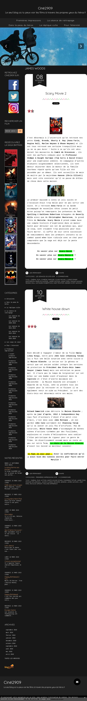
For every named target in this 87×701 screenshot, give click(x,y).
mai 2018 (9, 651)
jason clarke (47, 482)
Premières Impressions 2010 (13, 390)
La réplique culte (48, 25)
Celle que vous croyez (13, 485)
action (43, 480)
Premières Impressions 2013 (13, 411)
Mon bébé (9, 514)
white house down (55, 480)
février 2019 (10, 635)
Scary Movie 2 (56, 92)
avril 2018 (10, 654)
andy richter (58, 283)
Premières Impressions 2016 (13, 432)
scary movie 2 (60, 279)
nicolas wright (36, 484)
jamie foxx (81, 480)
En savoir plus (44, 699)
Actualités (10, 299)
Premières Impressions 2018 (13, 439)
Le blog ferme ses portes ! (12, 468)
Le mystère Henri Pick (13, 499)
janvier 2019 (10, 638)
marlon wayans (41, 281)
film (38, 279)
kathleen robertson (44, 283)
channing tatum (69, 480)
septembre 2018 (11, 646)
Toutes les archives (12, 658)
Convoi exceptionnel (13, 561)
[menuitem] (29, 20)
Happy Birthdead (11, 594)
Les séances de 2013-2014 (14, 332)
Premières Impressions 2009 (13, 383)
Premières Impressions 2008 (13, 376)
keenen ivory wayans (73, 283)
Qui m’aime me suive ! (13, 530)
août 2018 (9, 649)
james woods (54, 281)
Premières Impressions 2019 (13, 446)
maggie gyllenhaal (33, 482)
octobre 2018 (10, 643)
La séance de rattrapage (60, 20)
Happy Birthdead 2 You (12, 578)
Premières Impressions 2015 (13, 425)
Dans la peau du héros (21, 25)
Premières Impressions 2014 (13, 418)
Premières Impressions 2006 (13, 362)
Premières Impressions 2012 (13, 404)
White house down (56, 308)
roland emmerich (50, 484)
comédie (44, 279)
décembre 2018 (11, 641)
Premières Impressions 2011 (13, 397)
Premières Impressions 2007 (13, 369)
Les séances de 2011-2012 (14, 327)
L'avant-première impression (13, 355)
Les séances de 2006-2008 (14, 317)
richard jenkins (60, 482)
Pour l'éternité (72, 25)
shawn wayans (76, 281)
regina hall (30, 283)
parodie (51, 279)
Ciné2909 (45, 7)
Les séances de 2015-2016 (14, 337)
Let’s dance (9, 546)
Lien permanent (33, 273)
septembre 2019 (11, 630)
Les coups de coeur (14, 342)
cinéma (33, 279)
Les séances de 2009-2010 (14, 322)
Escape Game (10, 610)
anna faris (65, 281)
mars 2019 (9, 632)
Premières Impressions (28, 20)
